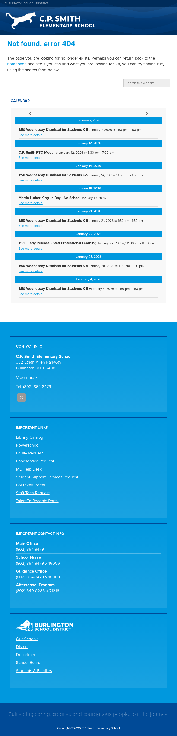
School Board (28, 662)
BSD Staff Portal (30, 484)
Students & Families (34, 670)
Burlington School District (27, 3)
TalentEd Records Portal (37, 500)
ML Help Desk (29, 469)
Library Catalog (29, 437)
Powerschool (28, 445)
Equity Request (29, 453)
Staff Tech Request (33, 492)
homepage (17, 63)
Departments (27, 654)
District (22, 646)
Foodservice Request (35, 461)
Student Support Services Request (47, 477)
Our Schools (27, 638)
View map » (26, 377)
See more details (31, 135)
